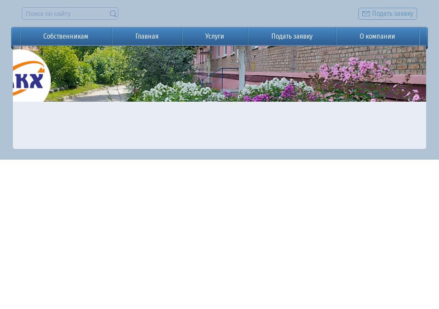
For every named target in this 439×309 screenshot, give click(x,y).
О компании (377, 36)
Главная (147, 36)
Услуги (214, 36)
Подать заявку (292, 36)
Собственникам (65, 36)
